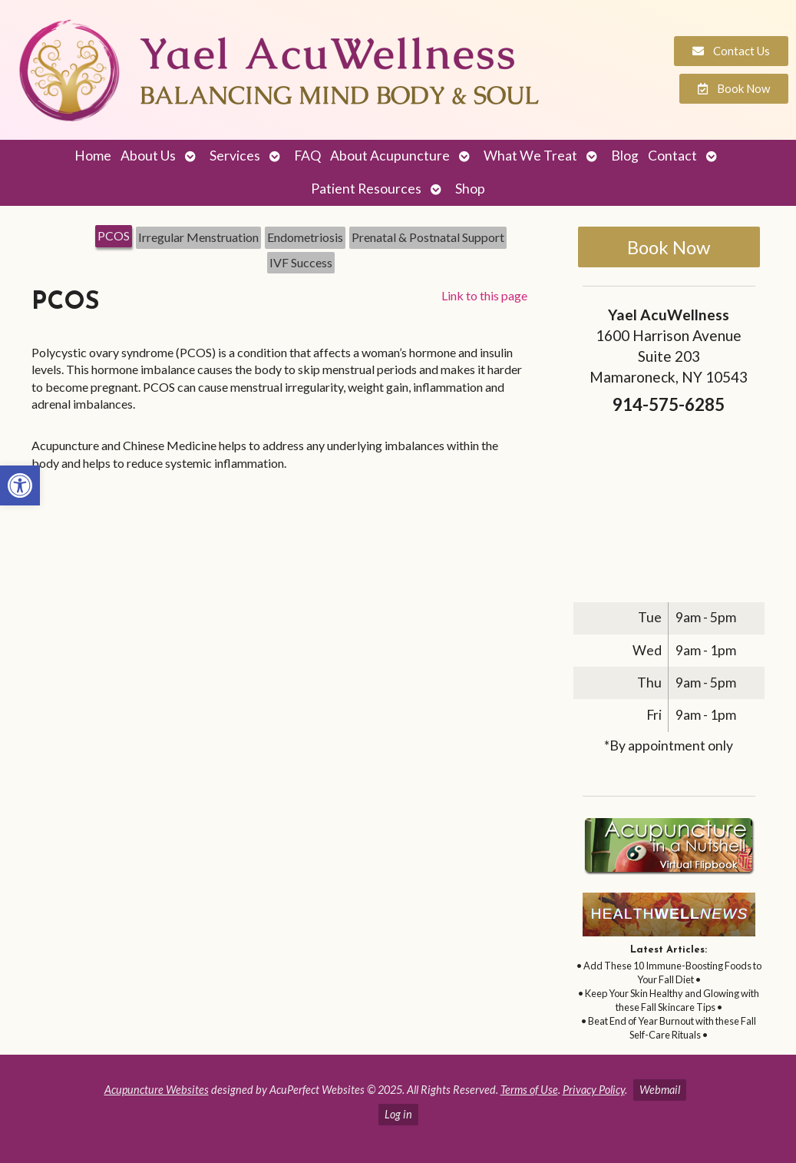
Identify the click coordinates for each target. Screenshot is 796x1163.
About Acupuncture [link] (390, 155)
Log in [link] (398, 1114)
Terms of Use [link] (529, 1089)
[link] (20, 485)
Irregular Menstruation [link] (198, 237)
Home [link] (92, 155)
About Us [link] (148, 155)
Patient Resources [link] (366, 189)
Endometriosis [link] (305, 237)
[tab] (113, 237)
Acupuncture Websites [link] (156, 1089)
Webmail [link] (659, 1089)
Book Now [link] (668, 247)
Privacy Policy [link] (594, 1089)
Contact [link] (672, 155)
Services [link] (235, 155)
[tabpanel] (279, 385)
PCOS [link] (113, 235)
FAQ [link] (307, 155)
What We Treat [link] (530, 155)
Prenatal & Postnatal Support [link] (428, 237)
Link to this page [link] (484, 295)
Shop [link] (470, 189)
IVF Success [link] (300, 262)
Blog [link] (625, 155)
